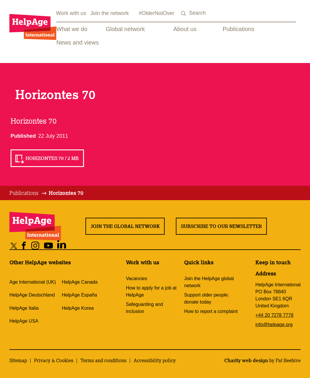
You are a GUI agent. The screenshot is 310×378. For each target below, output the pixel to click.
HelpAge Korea (78, 308)
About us (184, 29)
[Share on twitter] (14, 245)
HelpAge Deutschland (32, 294)
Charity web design (246, 360)
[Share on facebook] (24, 245)
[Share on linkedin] (62, 245)
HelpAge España (79, 294)
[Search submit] (184, 13)
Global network (125, 29)
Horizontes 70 (66, 192)
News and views (77, 42)
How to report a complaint (210, 311)
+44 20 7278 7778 (274, 315)
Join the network (109, 13)
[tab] (28, 193)
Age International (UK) (32, 282)
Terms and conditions (103, 360)
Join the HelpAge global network (209, 282)
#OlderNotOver (156, 13)
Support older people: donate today (206, 298)
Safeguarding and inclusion (144, 308)
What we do (71, 29)
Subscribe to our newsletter (221, 226)
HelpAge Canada (80, 282)
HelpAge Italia (24, 308)
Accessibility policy (155, 360)
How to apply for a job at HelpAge (151, 291)
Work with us (71, 13)
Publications (238, 29)
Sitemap (18, 360)
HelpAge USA (23, 321)
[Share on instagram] (35, 245)
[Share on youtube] (48, 245)
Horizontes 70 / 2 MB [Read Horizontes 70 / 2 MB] (52, 158)
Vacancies (136, 278)
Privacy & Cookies (53, 360)
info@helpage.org (274, 324)
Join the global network (125, 226)
